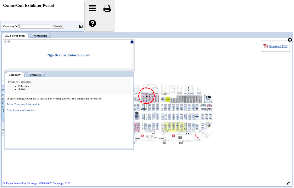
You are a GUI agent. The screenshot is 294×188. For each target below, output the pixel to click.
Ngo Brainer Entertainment (68, 55)
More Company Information (23, 104)
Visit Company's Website (21, 109)
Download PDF (278, 46)
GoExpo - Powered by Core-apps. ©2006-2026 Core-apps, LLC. (36, 183)
